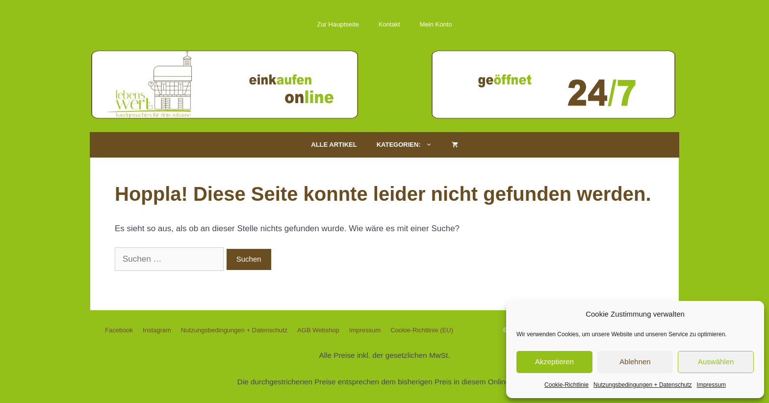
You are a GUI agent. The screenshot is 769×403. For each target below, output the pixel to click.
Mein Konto (436, 24)
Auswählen (716, 361)
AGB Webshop (318, 330)
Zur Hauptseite (338, 24)
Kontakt (389, 24)
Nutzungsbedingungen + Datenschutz (642, 384)
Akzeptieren (554, 361)
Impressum (711, 384)
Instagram (157, 330)
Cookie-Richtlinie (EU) (421, 330)
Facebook (119, 330)
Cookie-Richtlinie (566, 384)
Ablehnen (634, 361)
